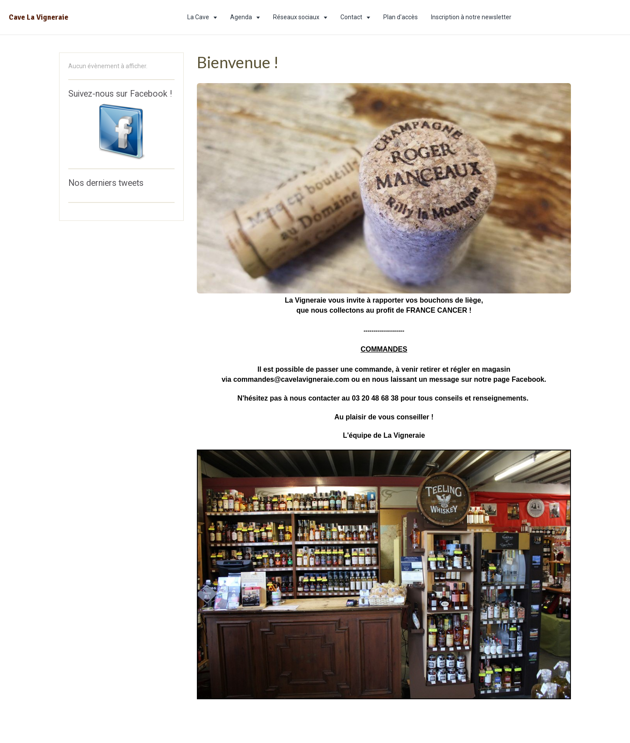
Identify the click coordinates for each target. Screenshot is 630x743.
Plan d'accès (400, 17)
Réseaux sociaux (297, 17)
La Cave (198, 17)
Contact (352, 17)
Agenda (241, 17)
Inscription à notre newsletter (471, 17)
